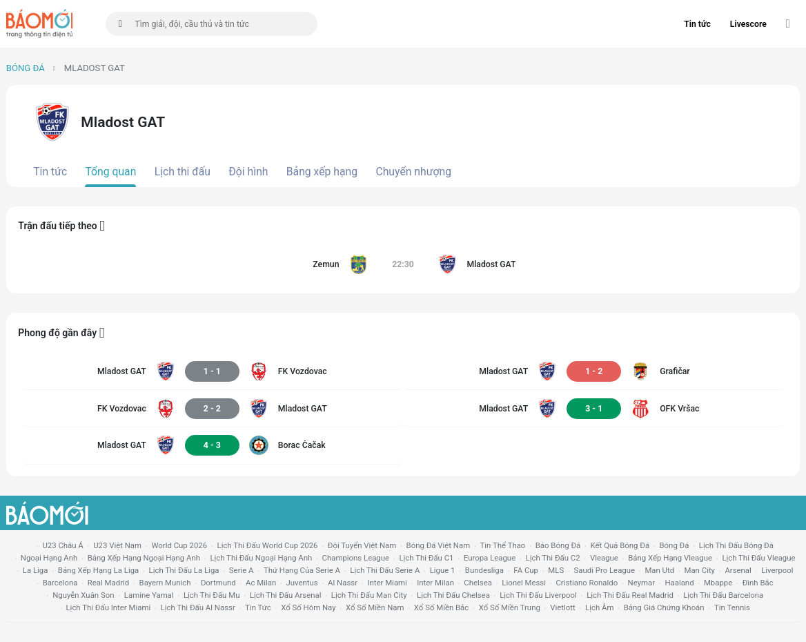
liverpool (777, 570)
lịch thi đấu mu (211, 595)
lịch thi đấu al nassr (198, 607)
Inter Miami (386, 582)
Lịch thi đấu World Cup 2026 (267, 545)
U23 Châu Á (62, 545)
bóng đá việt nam (438, 545)
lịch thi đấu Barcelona (723, 595)
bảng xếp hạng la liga (98, 570)
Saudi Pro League (604, 570)
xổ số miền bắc (441, 607)
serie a (241, 570)
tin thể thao (503, 545)
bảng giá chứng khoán (664, 607)
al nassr (342, 582)
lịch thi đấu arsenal (286, 595)
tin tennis (732, 607)
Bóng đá (25, 68)
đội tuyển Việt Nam (362, 545)
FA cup (525, 570)
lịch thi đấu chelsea (453, 595)
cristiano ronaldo (587, 582)
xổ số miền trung (509, 607)
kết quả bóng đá (620, 545)
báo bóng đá (557, 545)
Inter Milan (435, 582)
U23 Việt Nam (117, 545)
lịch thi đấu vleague (758, 558)
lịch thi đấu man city (369, 595)
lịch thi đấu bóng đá (736, 545)
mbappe (718, 582)
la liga (35, 570)
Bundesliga (484, 570)
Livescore (748, 24)
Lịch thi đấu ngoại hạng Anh (261, 558)
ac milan (261, 582)
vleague (604, 558)
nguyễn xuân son (83, 595)
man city (700, 570)
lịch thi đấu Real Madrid (630, 595)
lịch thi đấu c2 (553, 558)
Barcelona (60, 582)
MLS (556, 570)
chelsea (478, 582)
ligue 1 (442, 570)
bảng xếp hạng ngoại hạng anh (144, 558)
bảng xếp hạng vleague (670, 558)
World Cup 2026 (179, 545)
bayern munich (165, 582)
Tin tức (697, 24)
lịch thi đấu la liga (184, 570)
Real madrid (108, 582)
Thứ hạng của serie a (302, 570)
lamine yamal (149, 595)
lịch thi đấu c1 (426, 558)
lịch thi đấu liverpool (538, 595)
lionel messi (524, 582)
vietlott (562, 607)
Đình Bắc (758, 582)
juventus (302, 582)
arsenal (738, 570)
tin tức (258, 607)
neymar (641, 582)
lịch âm (599, 607)
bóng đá (674, 545)
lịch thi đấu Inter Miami (108, 607)
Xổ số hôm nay (308, 607)
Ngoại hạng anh (49, 558)
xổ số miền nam (375, 607)
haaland (679, 582)
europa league (489, 558)
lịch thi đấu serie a (385, 570)
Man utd (659, 570)
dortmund (218, 582)
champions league (355, 558)
